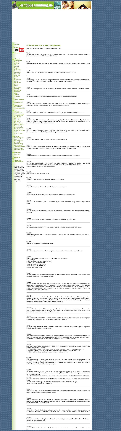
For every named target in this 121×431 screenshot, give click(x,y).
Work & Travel (18, 133)
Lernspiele (17, 142)
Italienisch (17, 75)
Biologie (16, 63)
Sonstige (16, 88)
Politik (16, 85)
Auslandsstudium (19, 114)
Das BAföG (17, 117)
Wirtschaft (17, 96)
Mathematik (17, 80)
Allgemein (17, 139)
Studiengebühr (18, 115)
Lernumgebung (18, 144)
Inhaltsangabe (18, 145)
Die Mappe (17, 121)
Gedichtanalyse (18, 148)
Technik (16, 94)
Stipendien (17, 120)
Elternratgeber (18, 141)
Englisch (16, 68)
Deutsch (16, 66)
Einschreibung (18, 123)
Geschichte (17, 72)
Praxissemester (18, 127)
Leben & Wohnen (19, 124)
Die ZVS (16, 118)
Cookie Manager (19, 161)
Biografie (16, 62)
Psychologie (17, 87)
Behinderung (18, 126)
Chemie (16, 65)
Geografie (17, 71)
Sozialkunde (17, 90)
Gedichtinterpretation (19, 146)
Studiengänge (18, 112)
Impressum (17, 157)
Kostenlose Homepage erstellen (19, 107)
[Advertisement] (52, 26)
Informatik (17, 74)
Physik (16, 84)
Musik (16, 81)
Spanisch (17, 91)
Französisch (17, 69)
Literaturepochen (19, 149)
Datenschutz (17, 160)
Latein (16, 78)
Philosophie (17, 83)
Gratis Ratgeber (18, 138)
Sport (15, 93)
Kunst (16, 77)
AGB (15, 158)
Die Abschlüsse (18, 129)
